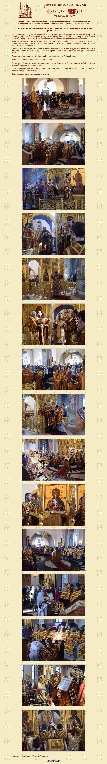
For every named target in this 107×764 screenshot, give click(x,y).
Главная (20, 21)
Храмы (69, 23)
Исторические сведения (37, 21)
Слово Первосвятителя (60, 21)
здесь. (47, 74)
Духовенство (57, 23)
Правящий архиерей (81, 21)
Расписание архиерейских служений (33, 23)
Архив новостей (82, 23)
